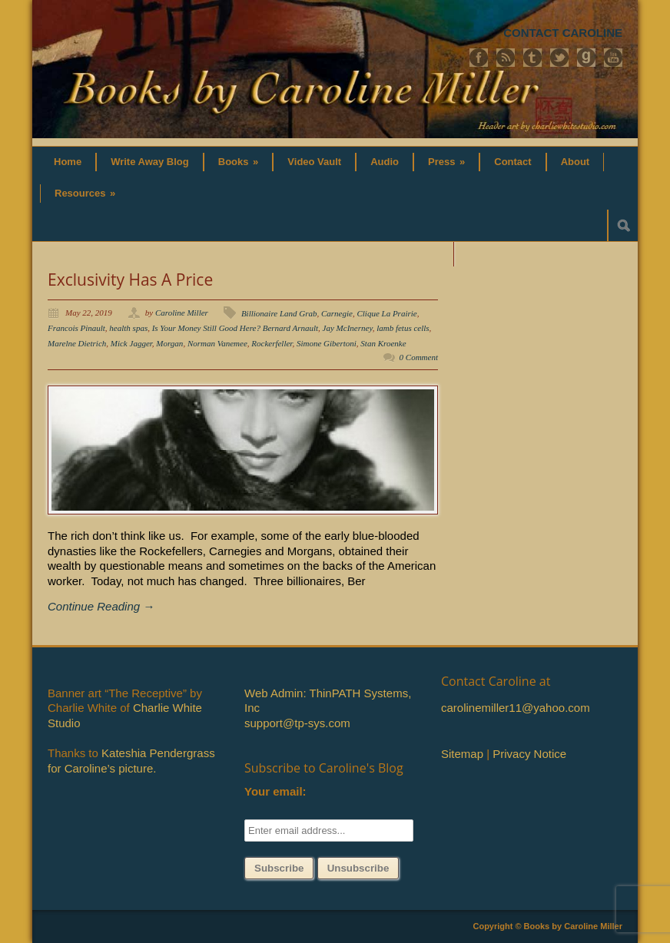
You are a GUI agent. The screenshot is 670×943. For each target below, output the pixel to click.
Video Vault (314, 161)
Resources (85, 193)
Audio (384, 161)
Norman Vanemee (217, 343)
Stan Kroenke (383, 343)
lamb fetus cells (402, 328)
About (575, 161)
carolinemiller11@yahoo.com (515, 707)
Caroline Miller (181, 312)
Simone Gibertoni (327, 343)
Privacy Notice (529, 753)
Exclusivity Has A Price (130, 279)
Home (67, 161)
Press (446, 161)
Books (238, 161)
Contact (512, 161)
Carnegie (337, 313)
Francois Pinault (76, 328)
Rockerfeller (271, 343)
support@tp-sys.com (297, 723)
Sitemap (462, 753)
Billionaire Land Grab (279, 313)
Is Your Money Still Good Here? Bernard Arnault (235, 328)
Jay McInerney (348, 328)
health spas (128, 328)
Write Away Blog (150, 161)
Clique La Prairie (386, 313)
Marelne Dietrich (77, 343)
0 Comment (419, 357)
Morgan (169, 343)
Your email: (275, 791)
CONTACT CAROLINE (562, 32)
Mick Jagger (131, 343)
